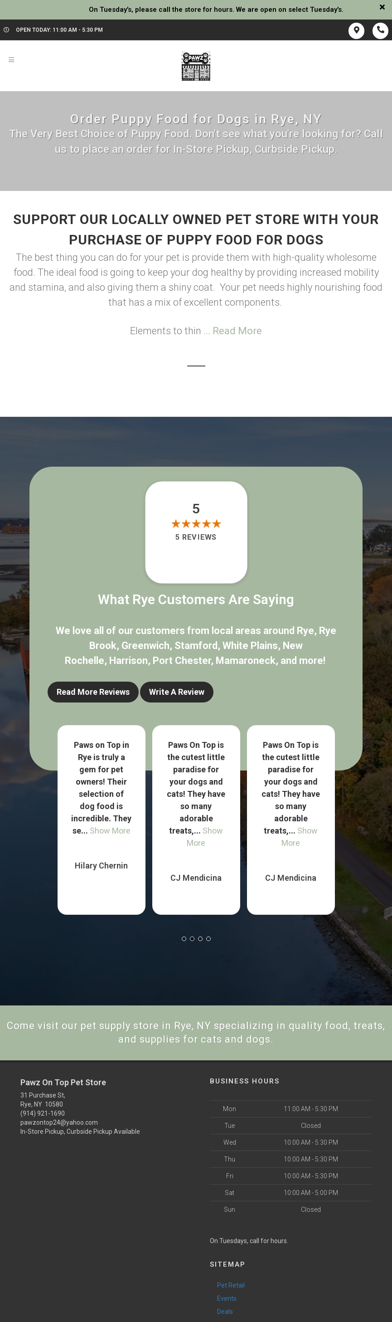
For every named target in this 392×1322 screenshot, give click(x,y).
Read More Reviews (93, 692)
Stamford (196, 645)
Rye (305, 630)
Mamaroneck (246, 660)
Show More (110, 830)
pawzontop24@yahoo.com (59, 1122)
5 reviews (196, 537)
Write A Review (176, 692)
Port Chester (182, 660)
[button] (184, 939)
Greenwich (145, 645)
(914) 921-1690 (42, 1113)
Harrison (128, 660)
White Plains (250, 645)
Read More (237, 331)
